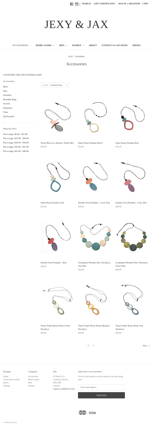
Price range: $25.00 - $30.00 (16, 138)
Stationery (7, 108)
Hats (5, 91)
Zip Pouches (8, 116)
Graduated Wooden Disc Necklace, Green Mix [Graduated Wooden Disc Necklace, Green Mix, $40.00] (131, 264)
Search (86, 4)
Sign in (122, 4)
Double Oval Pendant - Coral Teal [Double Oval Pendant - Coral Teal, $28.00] (94, 203)
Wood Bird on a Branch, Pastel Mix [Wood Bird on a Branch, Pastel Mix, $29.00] (57, 143)
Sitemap (6, 386)
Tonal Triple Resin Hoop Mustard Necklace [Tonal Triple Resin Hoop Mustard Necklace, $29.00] (93, 327)
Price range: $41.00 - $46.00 (16, 151)
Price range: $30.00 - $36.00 (16, 142)
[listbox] (59, 85)
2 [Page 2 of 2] (93, 345)
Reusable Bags (9, 99)
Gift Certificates (104, 4)
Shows (136, 45)
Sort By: (45, 85)
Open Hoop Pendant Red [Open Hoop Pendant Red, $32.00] (127, 143)
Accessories (21, 45)
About (93, 45)
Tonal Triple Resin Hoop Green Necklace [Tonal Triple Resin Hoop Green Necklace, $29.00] (55, 327)
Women (78, 45)
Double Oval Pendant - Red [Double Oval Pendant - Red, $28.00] (53, 262)
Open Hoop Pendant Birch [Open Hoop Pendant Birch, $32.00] (90, 143)
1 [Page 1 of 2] (88, 345)
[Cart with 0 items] (145, 3)
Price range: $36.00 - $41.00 (16, 147)
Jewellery (7, 95)
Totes (5, 112)
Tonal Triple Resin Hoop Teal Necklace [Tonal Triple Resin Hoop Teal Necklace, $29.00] (129, 327)
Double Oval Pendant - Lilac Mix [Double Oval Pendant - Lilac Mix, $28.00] (131, 203)
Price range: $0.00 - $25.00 (15, 134)
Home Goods (45, 45)
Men (63, 45)
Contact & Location (115, 45)
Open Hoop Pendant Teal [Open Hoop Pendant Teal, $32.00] (52, 203)
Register (134, 4)
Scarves (6, 103)
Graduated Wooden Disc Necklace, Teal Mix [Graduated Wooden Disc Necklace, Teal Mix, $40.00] (94, 264)
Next (146, 345)
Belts (5, 86)
